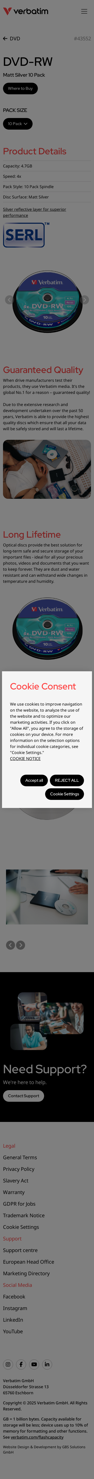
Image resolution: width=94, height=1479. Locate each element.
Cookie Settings (64, 794)
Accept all (34, 780)
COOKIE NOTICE (25, 758)
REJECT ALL (67, 780)
